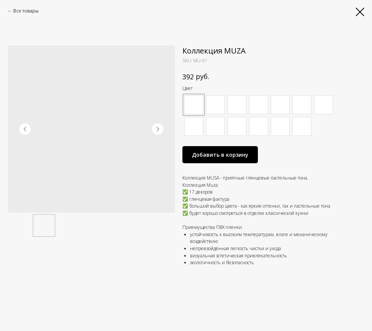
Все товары (26, 11)
